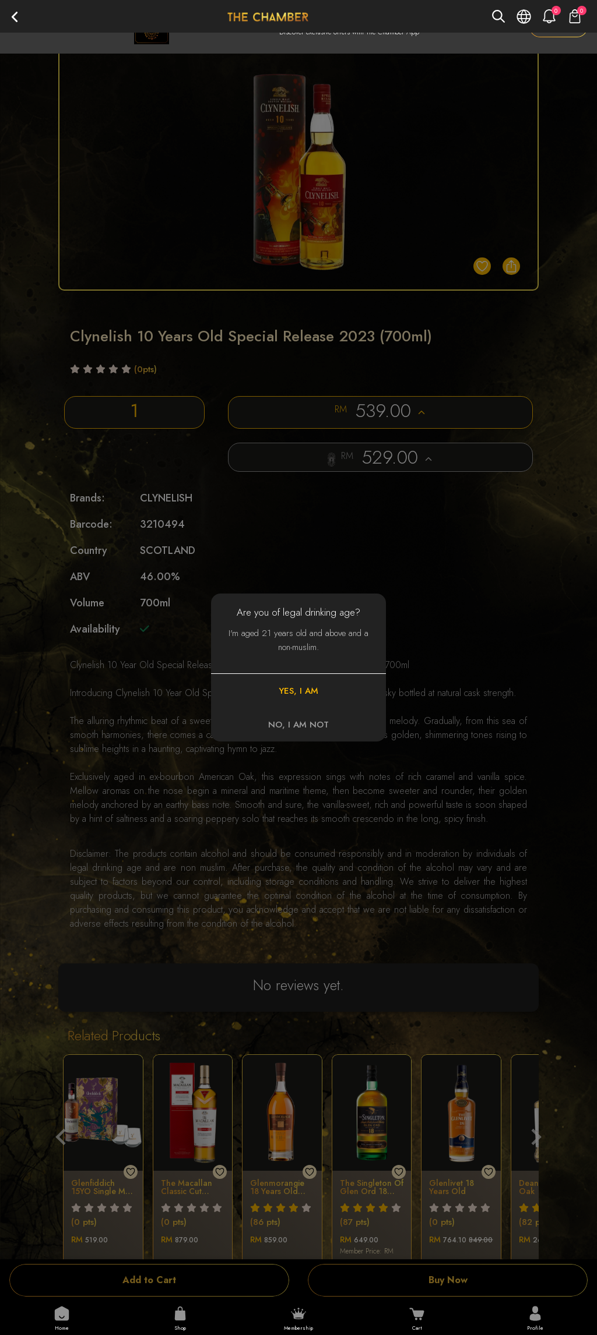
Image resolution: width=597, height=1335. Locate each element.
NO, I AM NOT (298, 724)
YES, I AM (298, 690)
